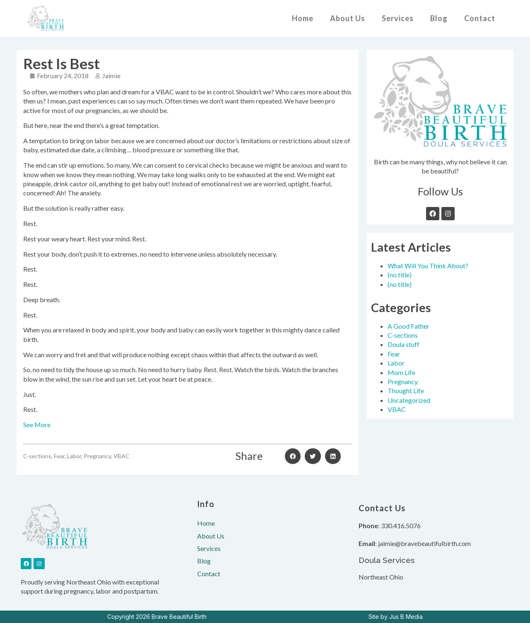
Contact (479, 18)
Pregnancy (403, 381)
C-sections (403, 335)
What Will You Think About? (428, 265)
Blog (439, 18)
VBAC (397, 409)
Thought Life (406, 390)
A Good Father (408, 326)
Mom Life (401, 372)
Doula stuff (403, 344)
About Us (347, 18)
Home (302, 18)
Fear (394, 354)
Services (398, 18)
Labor (396, 363)
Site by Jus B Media (396, 616)
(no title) (400, 275)
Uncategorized (409, 400)
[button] (293, 456)
